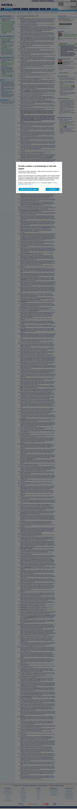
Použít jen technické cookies (28, 189)
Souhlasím (52, 189)
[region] (39, 177)
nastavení (38, 182)
